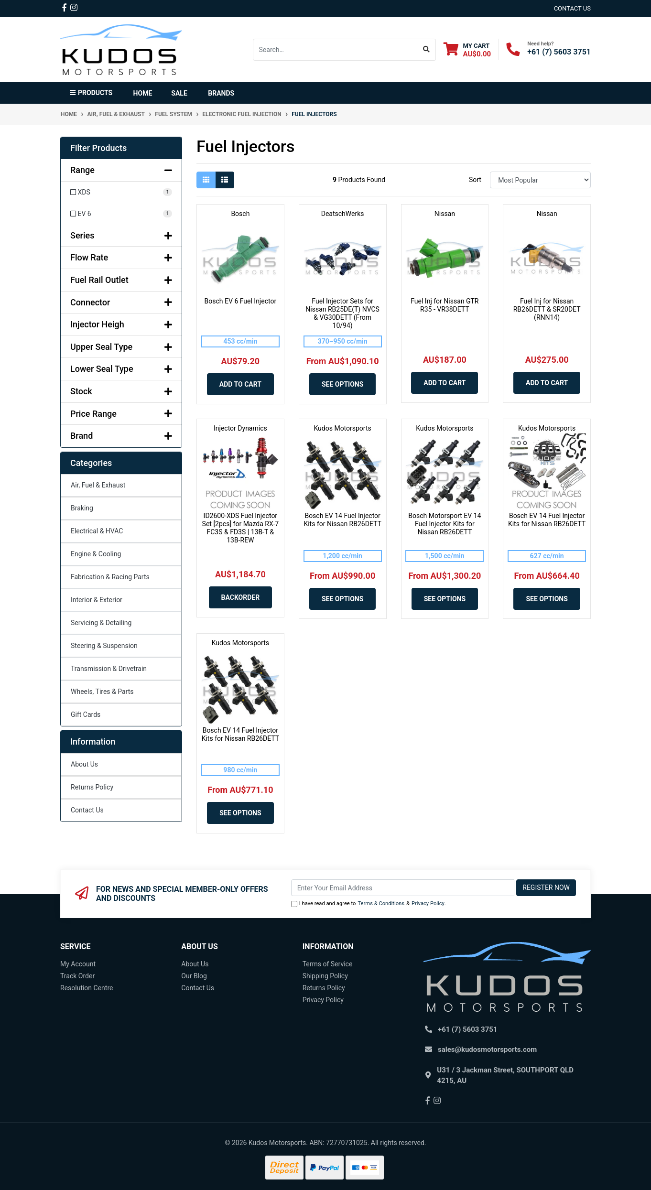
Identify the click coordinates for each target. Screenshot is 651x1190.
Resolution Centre (86, 988)
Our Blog (194, 976)
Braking (82, 508)
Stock (121, 391)
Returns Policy (92, 787)
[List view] (224, 180)
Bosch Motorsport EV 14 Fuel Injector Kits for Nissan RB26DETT (444, 524)
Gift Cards (85, 714)
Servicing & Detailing (101, 623)
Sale (179, 93)
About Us (84, 764)
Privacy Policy (428, 903)
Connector (121, 302)
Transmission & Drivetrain (109, 668)
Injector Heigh (121, 324)
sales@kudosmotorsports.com (487, 1049)
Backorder (240, 597)
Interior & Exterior (96, 600)
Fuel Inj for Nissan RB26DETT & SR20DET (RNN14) (547, 309)
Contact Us (87, 810)
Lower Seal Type (121, 369)
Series (121, 235)
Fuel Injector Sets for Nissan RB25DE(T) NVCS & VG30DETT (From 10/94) (342, 313)
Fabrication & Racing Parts (110, 577)
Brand (121, 436)
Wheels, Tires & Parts (102, 691)
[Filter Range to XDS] (121, 192)
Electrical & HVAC (97, 531)
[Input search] (335, 50)
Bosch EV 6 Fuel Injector (241, 301)
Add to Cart (240, 384)
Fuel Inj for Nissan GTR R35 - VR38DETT (444, 305)
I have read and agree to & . (368, 904)
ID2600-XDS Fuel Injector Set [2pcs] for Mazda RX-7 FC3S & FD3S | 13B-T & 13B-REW (240, 527)
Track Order (77, 976)
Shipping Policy (325, 976)
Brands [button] (221, 93)
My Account (78, 964)
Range (121, 170)
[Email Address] (403, 887)
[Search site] (426, 50)
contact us (572, 8)
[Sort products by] (540, 180)
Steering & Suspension (104, 645)
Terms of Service (328, 964)
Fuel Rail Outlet (121, 280)
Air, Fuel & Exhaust (98, 485)
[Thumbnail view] (206, 180)
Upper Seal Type (121, 347)
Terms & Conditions (381, 903)
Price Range (121, 414)
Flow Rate (121, 257)
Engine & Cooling (96, 554)
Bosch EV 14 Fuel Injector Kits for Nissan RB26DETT (342, 520)
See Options (342, 384)
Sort (475, 180)
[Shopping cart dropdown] (467, 49)
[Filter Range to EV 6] (121, 214)
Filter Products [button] (98, 148)
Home (142, 93)
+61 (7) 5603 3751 (559, 51)
